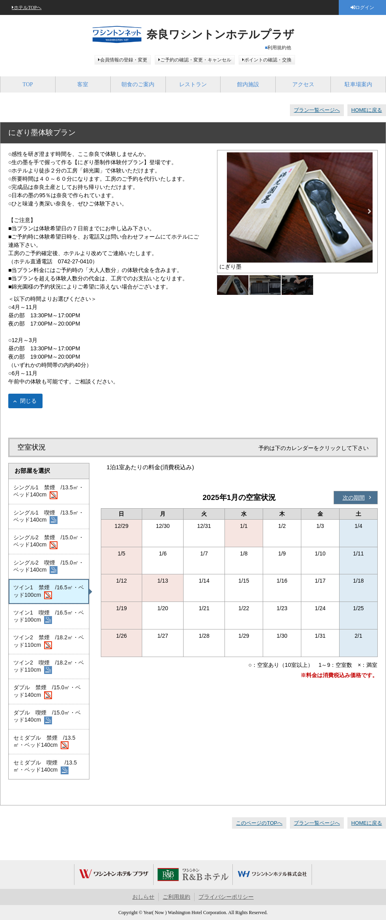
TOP (27, 84)
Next (369, 211)
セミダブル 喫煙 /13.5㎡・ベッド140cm (45, 766)
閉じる (28, 401)
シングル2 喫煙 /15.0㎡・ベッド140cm (48, 566)
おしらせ (143, 897)
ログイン (364, 7)
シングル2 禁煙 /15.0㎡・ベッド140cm (48, 541)
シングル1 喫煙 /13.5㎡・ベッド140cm (48, 516)
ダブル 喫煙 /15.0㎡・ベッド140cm (47, 716)
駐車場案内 (358, 84)
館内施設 (248, 84)
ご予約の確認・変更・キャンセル (195, 60)
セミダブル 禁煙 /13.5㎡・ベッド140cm (44, 742)
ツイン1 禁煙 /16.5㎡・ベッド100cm (48, 591)
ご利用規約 (176, 897)
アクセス (303, 84)
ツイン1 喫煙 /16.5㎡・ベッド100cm (48, 616)
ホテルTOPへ (27, 7)
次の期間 (354, 497)
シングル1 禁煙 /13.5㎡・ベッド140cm (48, 491)
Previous (225, 211)
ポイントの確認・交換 (267, 60)
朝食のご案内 (137, 84)
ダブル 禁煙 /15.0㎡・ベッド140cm (47, 691)
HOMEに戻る (366, 110)
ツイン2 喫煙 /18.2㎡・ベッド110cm (48, 666)
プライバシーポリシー (226, 897)
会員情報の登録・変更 (123, 60)
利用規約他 (279, 47)
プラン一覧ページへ (317, 110)
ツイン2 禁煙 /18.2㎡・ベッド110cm (48, 641)
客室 (82, 84)
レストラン (193, 84)
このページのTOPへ (259, 823)
